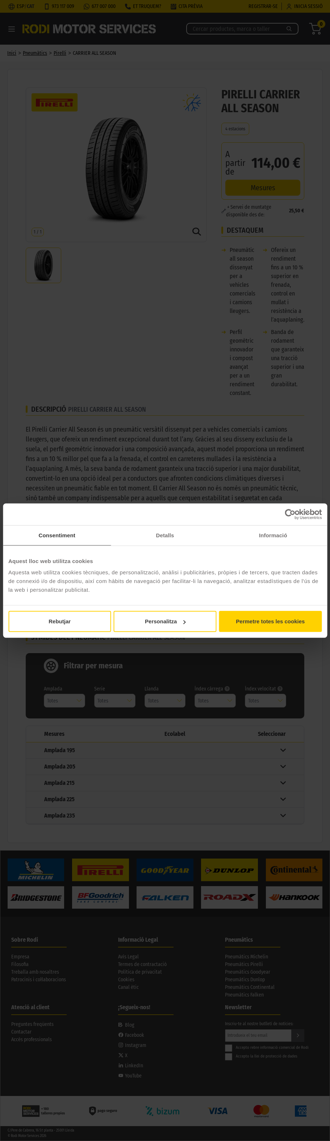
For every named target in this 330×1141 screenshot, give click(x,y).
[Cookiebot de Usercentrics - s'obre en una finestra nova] (290, 514)
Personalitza (165, 621)
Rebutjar (60, 621)
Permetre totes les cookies (270, 621)
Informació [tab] (273, 535)
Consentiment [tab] (57, 535)
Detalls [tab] (165, 535)
